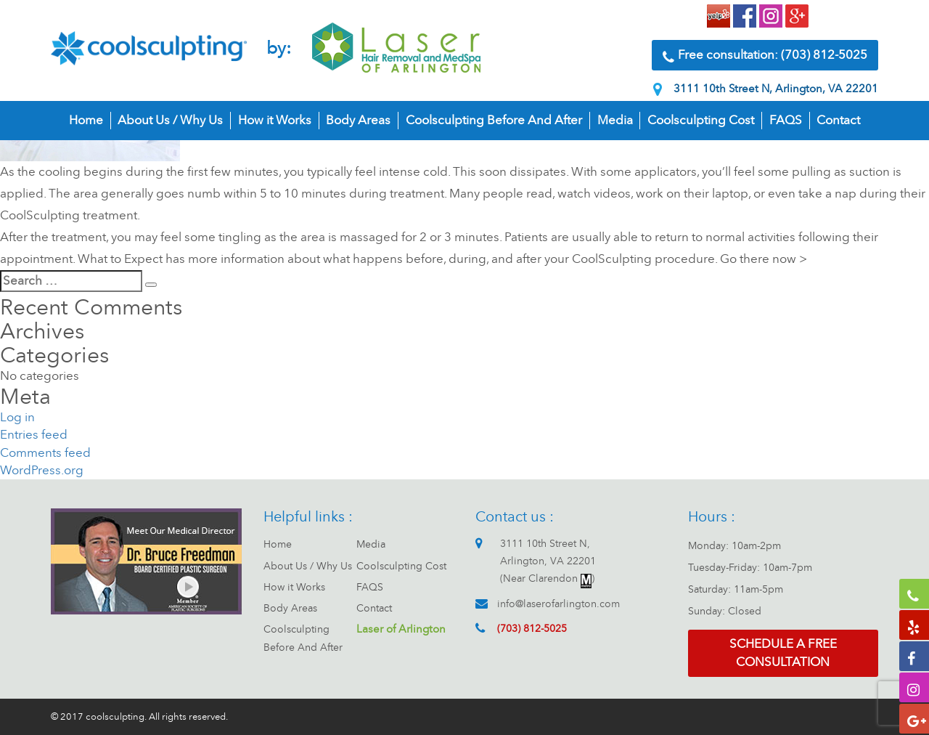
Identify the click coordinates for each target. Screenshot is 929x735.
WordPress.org (41, 470)
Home (86, 120)
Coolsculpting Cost (700, 120)
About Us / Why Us (170, 120)
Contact (838, 120)
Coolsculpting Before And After (494, 120)
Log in (17, 417)
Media (615, 120)
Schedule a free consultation (783, 652)
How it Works (274, 120)
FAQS (785, 120)
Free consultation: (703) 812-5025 (765, 56)
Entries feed (33, 434)
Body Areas (358, 120)
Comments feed (45, 452)
